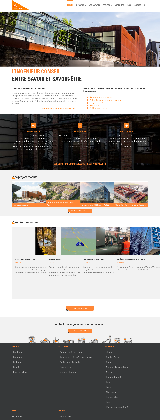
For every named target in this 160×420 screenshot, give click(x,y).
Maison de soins (111, 392)
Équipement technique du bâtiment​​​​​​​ (101, 97)
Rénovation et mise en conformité (117, 407)
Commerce (109, 362)
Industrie (109, 382)
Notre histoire (17, 352)
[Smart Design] (80, 241)
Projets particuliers (112, 397)
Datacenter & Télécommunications (117, 367)
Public (108, 402)
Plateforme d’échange (20, 372)
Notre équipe (17, 357)
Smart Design (55, 259)
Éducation (109, 372)
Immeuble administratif (113, 377)
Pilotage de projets (66, 367)
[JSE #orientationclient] (114, 241)
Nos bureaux (17, 362)
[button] (144, 4)
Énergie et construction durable (100, 103)
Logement (109, 387)
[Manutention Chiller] (46, 241)
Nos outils (16, 367)
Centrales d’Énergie (112, 357)
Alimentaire (110, 352)
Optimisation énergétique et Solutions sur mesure (106, 100)
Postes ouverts (17, 416)
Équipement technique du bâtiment (71, 352)
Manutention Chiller (25, 259)
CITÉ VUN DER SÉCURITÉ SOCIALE (131, 259)
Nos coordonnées (65, 416)
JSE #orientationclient (94, 259)
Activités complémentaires (98, 108)
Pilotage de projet (95, 105)
